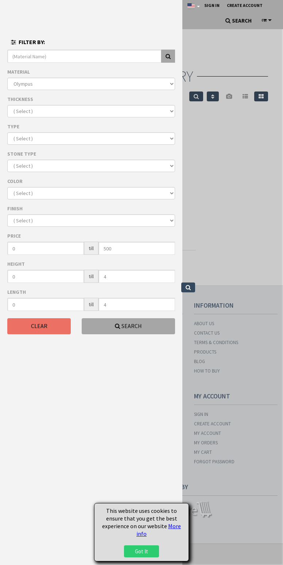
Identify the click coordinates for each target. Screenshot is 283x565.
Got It (141, 551)
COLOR (15, 181)
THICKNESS (20, 99)
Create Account (245, 5)
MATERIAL (18, 72)
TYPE (13, 126)
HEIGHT (16, 264)
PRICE (14, 236)
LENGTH (16, 292)
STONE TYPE (21, 154)
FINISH (15, 208)
